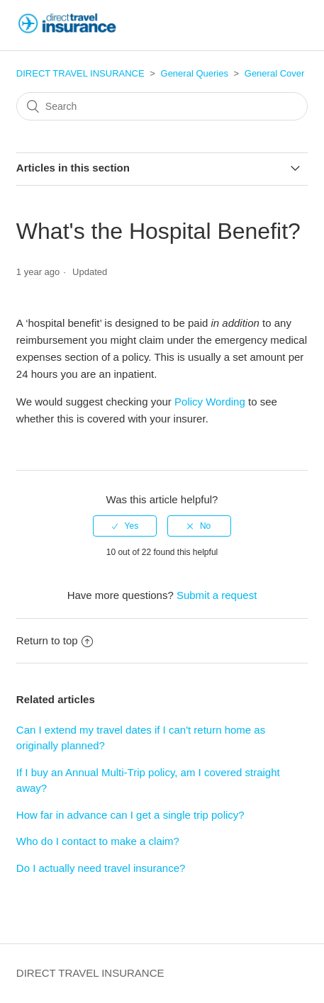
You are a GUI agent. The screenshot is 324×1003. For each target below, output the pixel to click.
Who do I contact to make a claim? (97, 841)
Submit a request (217, 595)
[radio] (125, 526)
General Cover (275, 73)
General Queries (194, 73)
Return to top (54, 640)
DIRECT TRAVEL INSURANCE (80, 73)
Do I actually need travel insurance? (100, 868)
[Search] (162, 106)
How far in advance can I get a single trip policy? (130, 815)
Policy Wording (209, 402)
